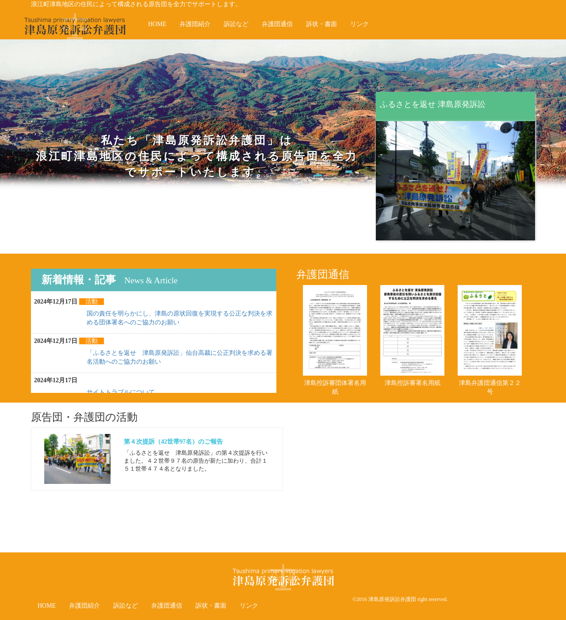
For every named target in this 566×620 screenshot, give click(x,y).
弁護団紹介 (195, 24)
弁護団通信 (277, 24)
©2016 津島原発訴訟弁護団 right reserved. (399, 599)
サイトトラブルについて (121, 392)
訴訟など (236, 24)
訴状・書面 (321, 24)
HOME (157, 24)
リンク (359, 24)
